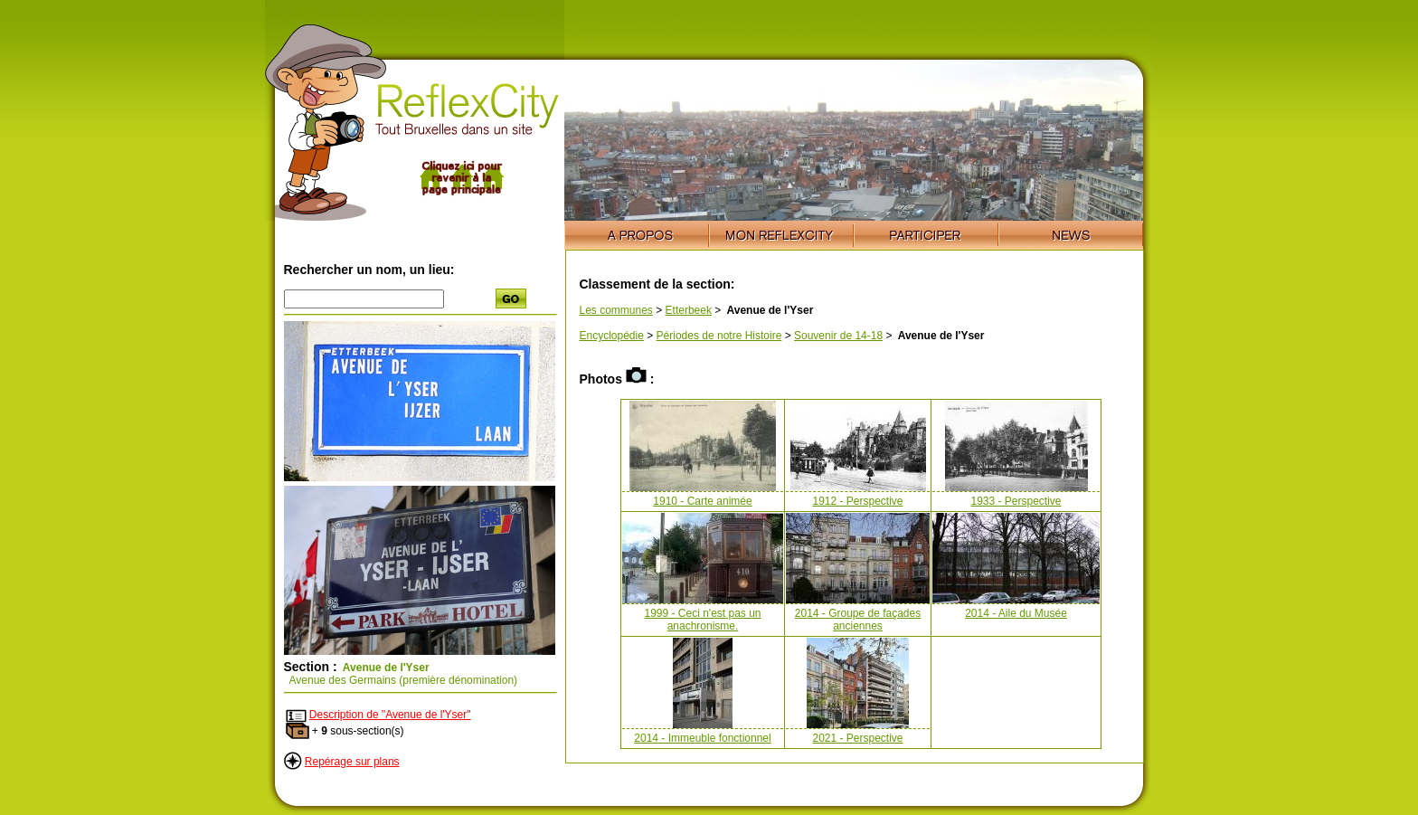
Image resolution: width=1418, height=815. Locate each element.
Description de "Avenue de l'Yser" (390, 714)
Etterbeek (689, 310)
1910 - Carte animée (702, 501)
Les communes (616, 310)
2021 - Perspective (857, 738)
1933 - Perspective (1015, 501)
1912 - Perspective (857, 501)
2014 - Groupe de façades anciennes (858, 619)
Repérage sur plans (352, 761)
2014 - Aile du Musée (1016, 613)
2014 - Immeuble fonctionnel (702, 738)
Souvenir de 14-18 (838, 335)
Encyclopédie (612, 335)
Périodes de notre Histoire (719, 335)
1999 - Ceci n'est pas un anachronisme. (702, 619)
